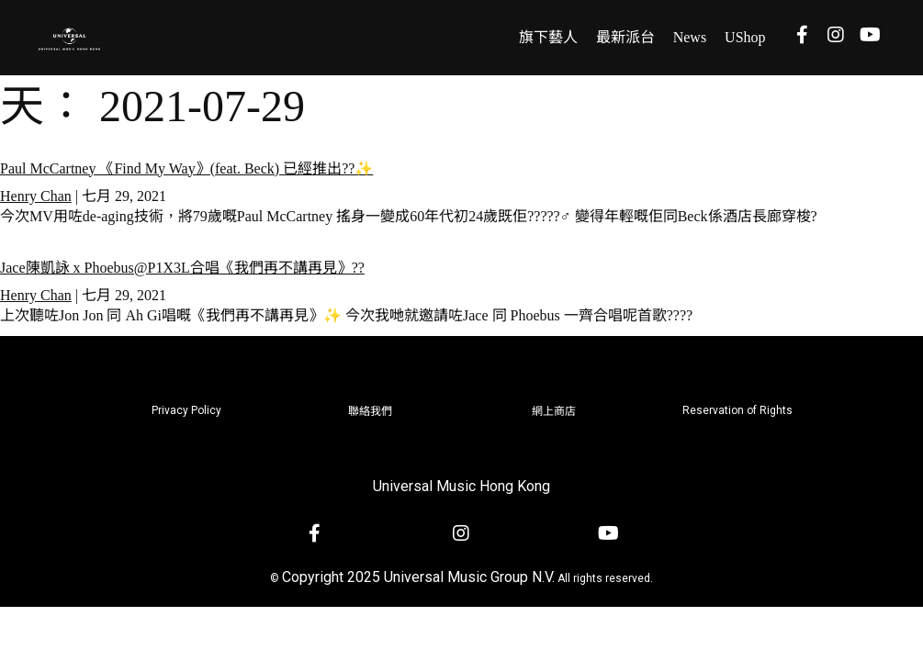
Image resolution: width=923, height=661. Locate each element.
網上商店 (554, 411)
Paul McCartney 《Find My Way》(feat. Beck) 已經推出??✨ (186, 168)
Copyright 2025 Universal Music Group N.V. (418, 577)
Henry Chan (36, 196)
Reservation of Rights (737, 410)
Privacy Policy (186, 410)
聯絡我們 (370, 411)
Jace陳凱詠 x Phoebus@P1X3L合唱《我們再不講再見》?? (182, 267)
